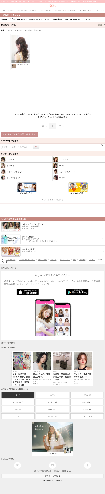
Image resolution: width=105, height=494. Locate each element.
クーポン (18, 416)
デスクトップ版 (52, 476)
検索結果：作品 (53, 25)
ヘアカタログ (87, 395)
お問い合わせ (67, 471)
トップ (18, 395)
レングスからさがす (9, 154)
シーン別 (28, 30)
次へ (61, 126)
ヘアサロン (17, 409)
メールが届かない (56, 471)
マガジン (52, 395)
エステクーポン (87, 416)
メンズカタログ (18, 402)
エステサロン (87, 409)
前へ (44, 126)
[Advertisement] (52, 92)
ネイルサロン (52, 409)
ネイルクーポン (52, 416)
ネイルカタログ (87, 402)
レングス (9, 30)
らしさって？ (38, 471)
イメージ (18, 30)
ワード (37, 30)
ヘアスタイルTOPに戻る (52, 200)
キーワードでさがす (9, 141)
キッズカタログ (52, 402)
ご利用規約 (46, 471)
